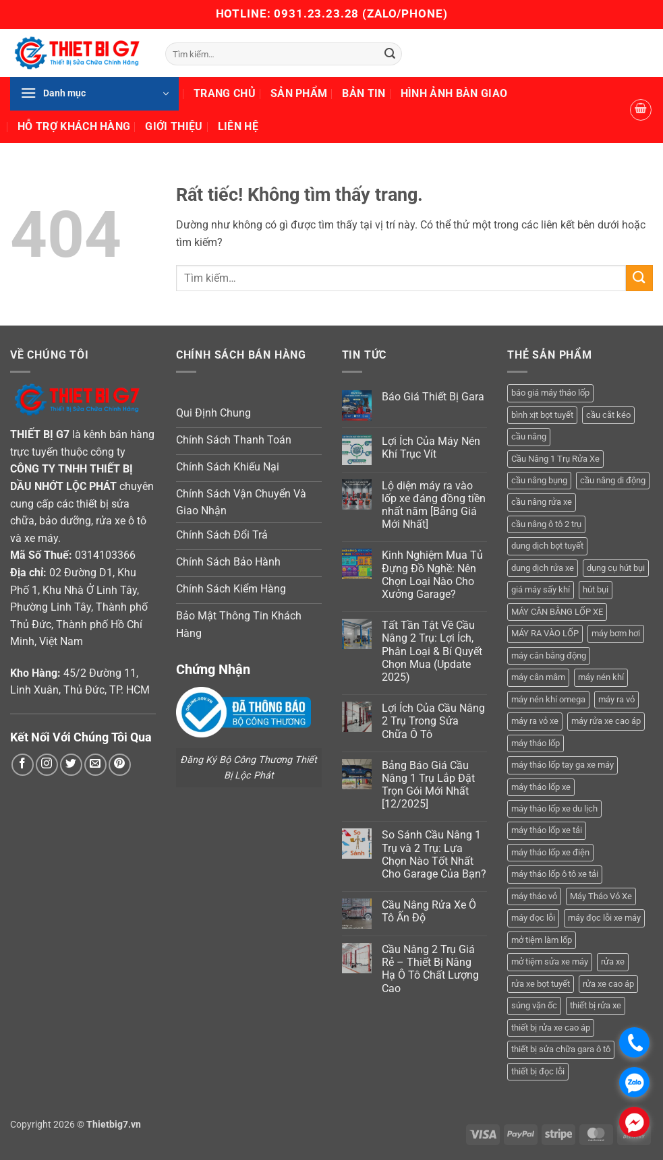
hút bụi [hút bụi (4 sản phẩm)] (595, 589)
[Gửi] (389, 53)
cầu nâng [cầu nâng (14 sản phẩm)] (528, 436)
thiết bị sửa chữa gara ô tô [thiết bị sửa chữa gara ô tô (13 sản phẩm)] (560, 1049)
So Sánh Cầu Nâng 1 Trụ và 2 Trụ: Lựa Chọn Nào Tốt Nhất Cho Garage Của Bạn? (434, 854)
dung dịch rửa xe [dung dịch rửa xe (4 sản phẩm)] (542, 568)
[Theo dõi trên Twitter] (71, 765)
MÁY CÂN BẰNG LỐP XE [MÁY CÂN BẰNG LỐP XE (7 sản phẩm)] (557, 612)
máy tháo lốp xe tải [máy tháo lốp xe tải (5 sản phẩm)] (546, 830)
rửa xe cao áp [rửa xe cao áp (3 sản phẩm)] (608, 984)
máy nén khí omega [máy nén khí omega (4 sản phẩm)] (548, 699)
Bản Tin (363, 93)
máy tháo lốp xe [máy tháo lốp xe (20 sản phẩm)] (541, 787)
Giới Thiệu (173, 126)
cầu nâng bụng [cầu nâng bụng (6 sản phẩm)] (539, 480)
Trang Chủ (225, 93)
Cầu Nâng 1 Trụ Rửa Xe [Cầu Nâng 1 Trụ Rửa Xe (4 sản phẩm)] (555, 459)
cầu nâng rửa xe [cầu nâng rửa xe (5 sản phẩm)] (541, 502)
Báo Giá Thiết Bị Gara (433, 396)
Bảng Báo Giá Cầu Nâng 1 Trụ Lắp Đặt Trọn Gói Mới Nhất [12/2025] (428, 785)
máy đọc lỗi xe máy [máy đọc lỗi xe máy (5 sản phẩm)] (604, 918)
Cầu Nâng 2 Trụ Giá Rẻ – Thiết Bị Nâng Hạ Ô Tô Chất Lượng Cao (430, 969)
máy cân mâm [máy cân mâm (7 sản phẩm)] (538, 677)
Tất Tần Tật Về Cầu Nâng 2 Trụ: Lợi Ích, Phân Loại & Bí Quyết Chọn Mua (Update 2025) (432, 651)
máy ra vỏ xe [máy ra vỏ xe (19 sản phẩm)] (534, 721)
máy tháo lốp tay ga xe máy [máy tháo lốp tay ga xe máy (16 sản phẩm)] (562, 765)
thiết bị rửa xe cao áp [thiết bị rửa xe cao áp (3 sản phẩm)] (550, 1027)
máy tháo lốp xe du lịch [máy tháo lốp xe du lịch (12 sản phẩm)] (554, 808)
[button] (94, 94)
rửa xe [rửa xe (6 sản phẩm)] (613, 961)
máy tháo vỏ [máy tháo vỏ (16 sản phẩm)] (534, 896)
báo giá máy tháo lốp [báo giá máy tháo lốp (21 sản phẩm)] (550, 393)
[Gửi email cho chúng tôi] (95, 765)
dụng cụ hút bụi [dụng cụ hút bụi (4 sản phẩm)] (616, 568)
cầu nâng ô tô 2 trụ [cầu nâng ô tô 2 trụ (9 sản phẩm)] (546, 524)
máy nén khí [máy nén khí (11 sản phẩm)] (601, 677)
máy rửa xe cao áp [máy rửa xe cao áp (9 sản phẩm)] (606, 721)
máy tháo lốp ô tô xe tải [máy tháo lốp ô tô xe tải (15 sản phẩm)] (554, 874)
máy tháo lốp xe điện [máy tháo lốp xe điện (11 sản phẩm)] (550, 852)
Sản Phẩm (299, 93)
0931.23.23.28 (318, 13)
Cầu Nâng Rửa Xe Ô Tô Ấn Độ (429, 911)
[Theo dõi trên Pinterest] (120, 765)
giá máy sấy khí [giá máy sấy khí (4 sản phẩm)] (540, 589)
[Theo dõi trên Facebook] (22, 765)
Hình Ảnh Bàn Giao (454, 93)
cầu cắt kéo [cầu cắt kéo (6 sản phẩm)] (608, 415)
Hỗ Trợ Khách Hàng (74, 126)
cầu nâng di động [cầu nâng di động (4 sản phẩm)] (612, 480)
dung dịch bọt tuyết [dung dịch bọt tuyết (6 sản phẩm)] (547, 546)
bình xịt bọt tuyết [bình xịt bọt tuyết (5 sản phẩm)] (542, 415)
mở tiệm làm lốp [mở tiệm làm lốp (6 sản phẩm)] (541, 940)
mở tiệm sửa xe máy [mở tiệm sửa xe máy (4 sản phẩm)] (549, 961)
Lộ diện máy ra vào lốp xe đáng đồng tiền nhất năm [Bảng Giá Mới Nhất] (434, 505)
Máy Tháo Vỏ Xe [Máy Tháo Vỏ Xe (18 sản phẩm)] (601, 896)
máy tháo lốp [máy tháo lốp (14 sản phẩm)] (535, 743)
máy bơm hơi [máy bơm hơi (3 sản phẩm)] (616, 633)
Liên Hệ (238, 126)
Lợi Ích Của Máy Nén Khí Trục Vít (431, 447)
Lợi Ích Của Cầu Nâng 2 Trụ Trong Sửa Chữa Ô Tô (433, 721)
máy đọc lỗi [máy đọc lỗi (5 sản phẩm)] (533, 918)
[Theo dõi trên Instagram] (47, 765)
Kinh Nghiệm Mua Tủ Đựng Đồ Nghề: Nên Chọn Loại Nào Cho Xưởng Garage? (432, 575)
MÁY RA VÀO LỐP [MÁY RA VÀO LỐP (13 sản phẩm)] (545, 633)
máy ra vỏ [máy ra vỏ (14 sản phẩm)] (616, 699)
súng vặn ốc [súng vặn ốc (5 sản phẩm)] (534, 1005)
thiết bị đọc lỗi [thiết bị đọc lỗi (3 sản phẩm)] (538, 1071)
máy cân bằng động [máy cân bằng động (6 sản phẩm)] (548, 655)
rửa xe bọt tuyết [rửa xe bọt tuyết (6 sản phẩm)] (540, 984)
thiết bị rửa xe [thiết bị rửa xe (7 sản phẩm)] (595, 1005)
